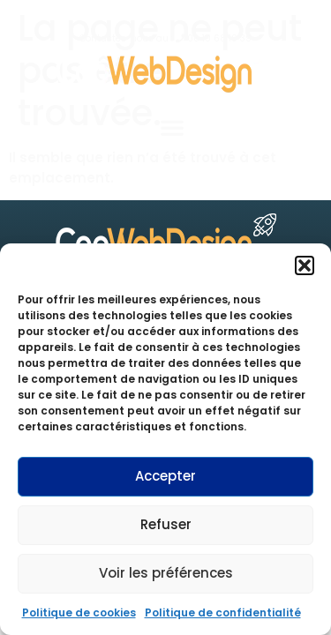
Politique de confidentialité (223, 612)
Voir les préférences (166, 573)
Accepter (165, 476)
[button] (304, 265)
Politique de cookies (79, 612)
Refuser (166, 524)
